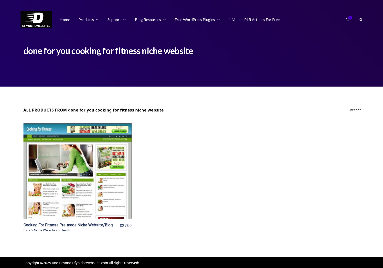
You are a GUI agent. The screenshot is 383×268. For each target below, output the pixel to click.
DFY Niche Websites (43, 230)
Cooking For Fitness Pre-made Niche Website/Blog (68, 225)
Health (65, 230)
